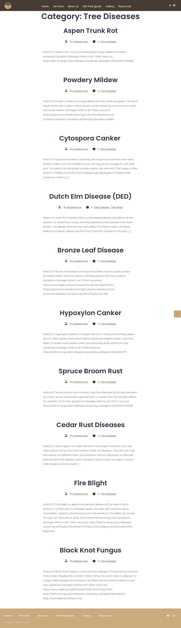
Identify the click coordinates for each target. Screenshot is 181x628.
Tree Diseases (108, 41)
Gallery (110, 6)
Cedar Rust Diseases (90, 424)
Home (45, 6)
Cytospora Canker (90, 138)
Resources (124, 6)
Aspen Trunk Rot (90, 30)
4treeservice (81, 41)
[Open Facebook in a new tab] (174, 5)
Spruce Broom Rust (90, 371)
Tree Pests (117, 207)
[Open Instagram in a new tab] (170, 5)
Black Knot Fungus (90, 550)
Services (58, 6)
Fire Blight (90, 483)
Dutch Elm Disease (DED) (90, 196)
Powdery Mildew (90, 79)
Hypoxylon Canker (90, 312)
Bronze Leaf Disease (90, 250)
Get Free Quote (92, 6)
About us (73, 6)
